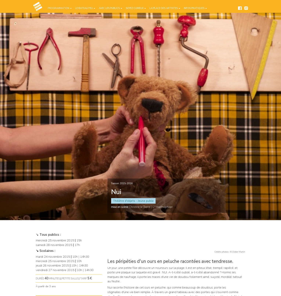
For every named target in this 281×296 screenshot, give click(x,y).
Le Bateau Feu (85, 8)
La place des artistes (164, 8)
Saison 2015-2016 (122, 183)
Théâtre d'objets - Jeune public (133, 201)
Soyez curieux (136, 8)
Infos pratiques (195, 8)
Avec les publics (110, 8)
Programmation (60, 8)
